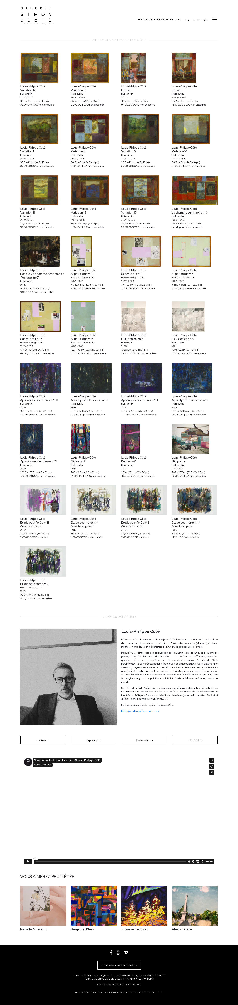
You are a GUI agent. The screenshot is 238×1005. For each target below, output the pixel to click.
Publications (144, 740)
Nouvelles (195, 740)
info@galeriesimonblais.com (148, 975)
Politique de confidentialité (148, 992)
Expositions (94, 740)
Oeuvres (43, 740)
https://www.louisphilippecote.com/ (140, 711)
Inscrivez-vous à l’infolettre (119, 965)
